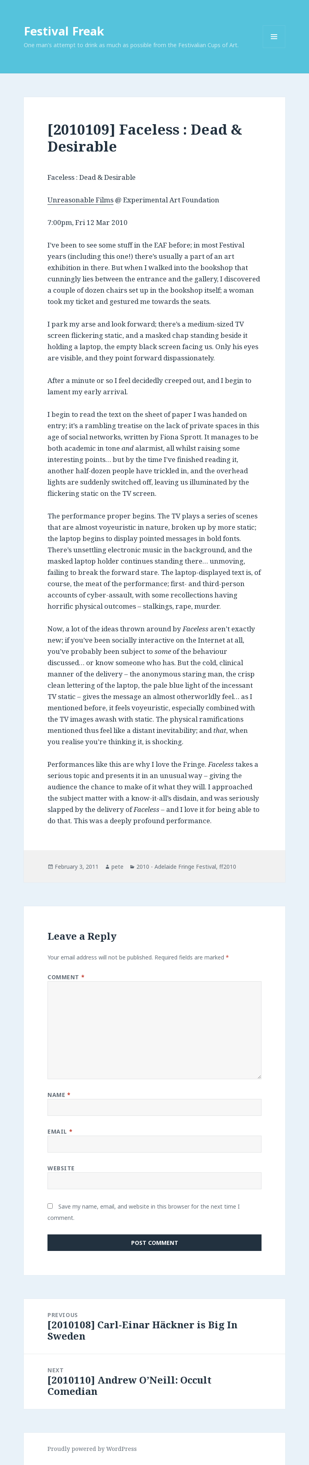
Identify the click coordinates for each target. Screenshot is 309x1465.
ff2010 (227, 866)
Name (58, 1095)
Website (61, 1168)
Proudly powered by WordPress (92, 1449)
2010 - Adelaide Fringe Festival (176, 866)
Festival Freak (64, 31)
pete (117, 866)
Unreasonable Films (80, 199)
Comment (65, 977)
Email (59, 1131)
